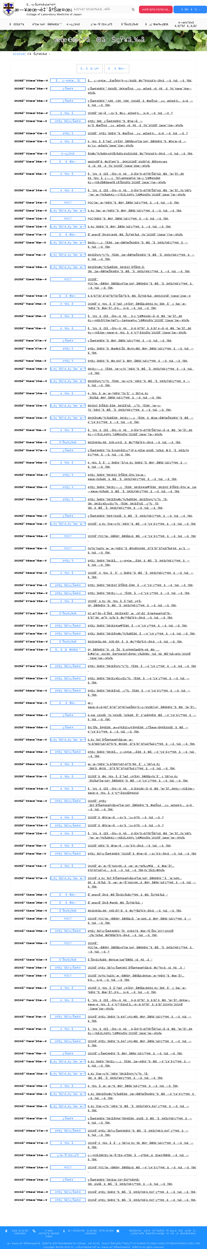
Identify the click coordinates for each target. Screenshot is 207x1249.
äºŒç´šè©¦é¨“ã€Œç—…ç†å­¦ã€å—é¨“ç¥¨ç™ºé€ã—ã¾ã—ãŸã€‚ (139, 593)
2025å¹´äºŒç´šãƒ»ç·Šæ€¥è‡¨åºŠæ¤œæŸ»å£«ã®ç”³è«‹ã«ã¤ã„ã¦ (136, 967)
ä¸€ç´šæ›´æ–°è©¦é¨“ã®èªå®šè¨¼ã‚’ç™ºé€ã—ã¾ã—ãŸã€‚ (135, 210)
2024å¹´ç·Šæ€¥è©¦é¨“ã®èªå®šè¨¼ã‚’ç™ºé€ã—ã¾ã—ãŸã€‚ (135, 1053)
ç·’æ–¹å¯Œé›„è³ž (101, 24)
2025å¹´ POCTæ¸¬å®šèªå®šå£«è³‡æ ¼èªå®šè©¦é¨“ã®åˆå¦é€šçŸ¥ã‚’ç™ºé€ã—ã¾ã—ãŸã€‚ (141, 283)
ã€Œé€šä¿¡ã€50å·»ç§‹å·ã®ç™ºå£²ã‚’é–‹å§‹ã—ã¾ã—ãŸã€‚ (134, 442)
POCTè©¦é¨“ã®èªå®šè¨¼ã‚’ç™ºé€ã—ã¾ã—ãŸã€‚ (128, 218)
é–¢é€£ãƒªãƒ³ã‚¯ (46, 1232)
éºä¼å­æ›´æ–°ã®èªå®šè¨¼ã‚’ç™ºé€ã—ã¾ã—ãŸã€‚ (133, 1086)
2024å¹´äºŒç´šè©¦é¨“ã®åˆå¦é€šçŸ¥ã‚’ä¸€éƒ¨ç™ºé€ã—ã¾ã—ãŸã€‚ (142, 1192)
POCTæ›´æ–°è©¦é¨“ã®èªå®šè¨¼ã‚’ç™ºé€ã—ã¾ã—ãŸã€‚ (134, 202)
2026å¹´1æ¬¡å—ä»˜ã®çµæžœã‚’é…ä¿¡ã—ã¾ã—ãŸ (130, 113)
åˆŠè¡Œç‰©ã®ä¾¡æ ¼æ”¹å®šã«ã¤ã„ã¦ (120, 959)
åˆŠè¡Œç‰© (129, 24)
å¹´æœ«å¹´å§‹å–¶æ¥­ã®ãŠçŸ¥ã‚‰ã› (115, 902)
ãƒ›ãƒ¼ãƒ (20, 54)
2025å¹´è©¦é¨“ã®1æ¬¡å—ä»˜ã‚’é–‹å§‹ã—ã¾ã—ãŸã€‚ (129, 845)
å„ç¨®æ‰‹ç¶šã (158, 24)
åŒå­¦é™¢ (16, 24)
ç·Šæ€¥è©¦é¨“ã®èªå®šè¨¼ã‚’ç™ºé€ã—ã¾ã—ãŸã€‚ (130, 340)
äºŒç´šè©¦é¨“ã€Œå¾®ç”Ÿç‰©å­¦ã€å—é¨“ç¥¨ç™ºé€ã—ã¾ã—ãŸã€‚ (142, 633)
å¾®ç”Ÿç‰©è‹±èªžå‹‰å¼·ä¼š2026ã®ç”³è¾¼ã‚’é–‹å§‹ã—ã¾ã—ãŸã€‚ (140, 153)
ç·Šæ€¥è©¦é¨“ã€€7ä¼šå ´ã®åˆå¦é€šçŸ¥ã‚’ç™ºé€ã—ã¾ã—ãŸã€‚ (140, 516)
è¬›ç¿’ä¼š (73, 24)
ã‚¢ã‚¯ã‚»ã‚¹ (18, 1230)
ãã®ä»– (116, 68)
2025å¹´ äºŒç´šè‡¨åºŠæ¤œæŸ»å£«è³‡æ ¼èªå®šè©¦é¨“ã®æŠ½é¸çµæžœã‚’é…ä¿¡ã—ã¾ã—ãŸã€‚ (141, 805)
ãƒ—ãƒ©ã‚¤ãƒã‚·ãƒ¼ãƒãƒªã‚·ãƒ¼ (89, 1230)
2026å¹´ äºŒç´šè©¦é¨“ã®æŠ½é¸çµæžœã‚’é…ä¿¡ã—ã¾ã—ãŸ (138, 133)
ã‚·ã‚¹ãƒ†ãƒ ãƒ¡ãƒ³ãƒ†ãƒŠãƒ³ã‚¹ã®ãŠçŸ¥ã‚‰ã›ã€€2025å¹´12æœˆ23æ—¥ (139, 295)
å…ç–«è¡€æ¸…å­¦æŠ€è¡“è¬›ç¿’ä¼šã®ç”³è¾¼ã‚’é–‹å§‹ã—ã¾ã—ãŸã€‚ (140, 80)
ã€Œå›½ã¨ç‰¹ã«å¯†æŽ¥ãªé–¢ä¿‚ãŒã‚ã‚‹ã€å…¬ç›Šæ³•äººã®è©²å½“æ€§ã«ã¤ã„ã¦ (163, 1232)
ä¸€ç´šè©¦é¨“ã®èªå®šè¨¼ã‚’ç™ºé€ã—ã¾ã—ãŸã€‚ (129, 226)
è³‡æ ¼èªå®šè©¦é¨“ (45, 24)
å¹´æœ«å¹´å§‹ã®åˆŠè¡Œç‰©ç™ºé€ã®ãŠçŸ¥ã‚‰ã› (127, 894)
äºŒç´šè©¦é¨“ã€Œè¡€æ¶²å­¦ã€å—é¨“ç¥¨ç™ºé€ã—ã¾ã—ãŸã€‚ (138, 625)
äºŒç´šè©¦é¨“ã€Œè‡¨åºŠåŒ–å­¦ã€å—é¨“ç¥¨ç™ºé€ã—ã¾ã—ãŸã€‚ (140, 585)
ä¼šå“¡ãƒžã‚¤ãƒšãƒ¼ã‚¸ (156, 9)
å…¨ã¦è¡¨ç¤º (89, 68)
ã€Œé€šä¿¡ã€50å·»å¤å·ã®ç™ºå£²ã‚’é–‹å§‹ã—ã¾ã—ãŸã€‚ (135, 641)
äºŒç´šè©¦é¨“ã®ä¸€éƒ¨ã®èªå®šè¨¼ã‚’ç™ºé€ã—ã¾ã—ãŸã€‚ (138, 360)
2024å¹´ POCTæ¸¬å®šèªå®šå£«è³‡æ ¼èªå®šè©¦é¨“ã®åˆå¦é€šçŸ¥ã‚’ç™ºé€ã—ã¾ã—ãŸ (141, 947)
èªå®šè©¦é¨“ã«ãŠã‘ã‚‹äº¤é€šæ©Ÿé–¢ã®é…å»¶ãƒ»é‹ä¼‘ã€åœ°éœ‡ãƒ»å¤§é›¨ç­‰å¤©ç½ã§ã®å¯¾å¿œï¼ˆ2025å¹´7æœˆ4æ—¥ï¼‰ (139, 654)
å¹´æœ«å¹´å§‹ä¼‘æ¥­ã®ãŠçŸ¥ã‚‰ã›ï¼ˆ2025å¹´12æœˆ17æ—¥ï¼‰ (135, 234)
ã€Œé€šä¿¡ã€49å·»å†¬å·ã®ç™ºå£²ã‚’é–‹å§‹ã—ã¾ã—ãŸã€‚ (135, 910)
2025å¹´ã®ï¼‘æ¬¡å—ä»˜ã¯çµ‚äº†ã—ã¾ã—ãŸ (126, 817)
